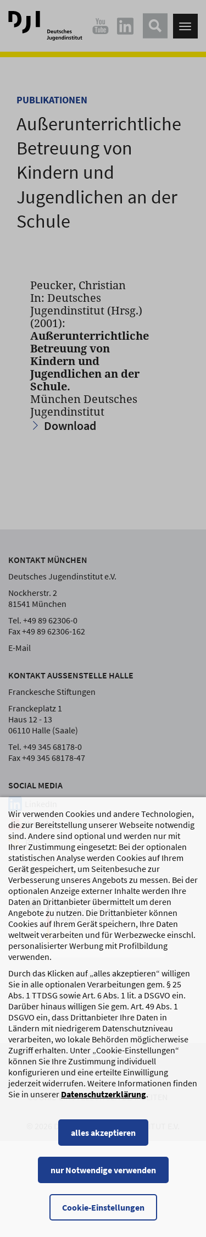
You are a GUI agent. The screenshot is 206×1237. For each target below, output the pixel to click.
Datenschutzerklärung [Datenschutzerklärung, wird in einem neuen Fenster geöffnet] (103, 1094)
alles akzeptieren (103, 1132)
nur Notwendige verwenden (103, 1169)
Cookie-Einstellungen (103, 1207)
